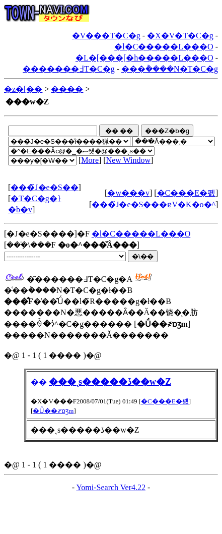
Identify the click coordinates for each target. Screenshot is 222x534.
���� (67, 89)
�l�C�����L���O (163, 46)
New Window (128, 160)
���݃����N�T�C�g (169, 69)
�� (39, 382)
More (90, 160)
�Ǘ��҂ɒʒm (53, 410)
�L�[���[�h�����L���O (144, 57)
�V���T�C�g (106, 35)
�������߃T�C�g (68, 69)
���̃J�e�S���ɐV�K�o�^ (153, 204)
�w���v (128, 193)
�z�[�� (23, 89)
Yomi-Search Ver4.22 (110, 487)
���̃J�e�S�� (44, 187)
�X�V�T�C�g (180, 35)
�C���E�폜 (186, 193)
